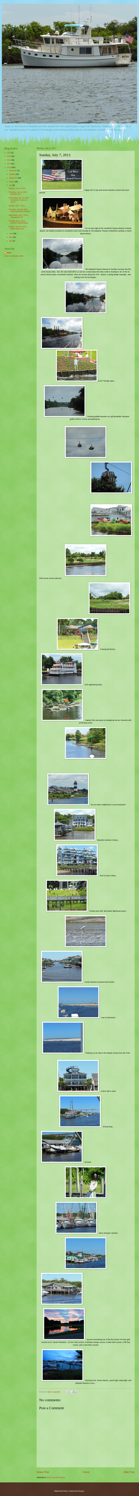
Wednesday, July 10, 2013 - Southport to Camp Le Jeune (19, 200)
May (11, 237)
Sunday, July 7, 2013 (16, 206)
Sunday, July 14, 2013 (17, 188)
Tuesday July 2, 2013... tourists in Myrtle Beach (18, 222)
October (12, 174)
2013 (9, 167)
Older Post (129, 1472)
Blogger (81, 1491)
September (13, 178)
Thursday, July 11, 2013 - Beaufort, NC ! (18, 193)
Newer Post (43, 1472)
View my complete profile (13, 256)
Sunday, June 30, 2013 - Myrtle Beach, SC (18, 228)
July (11, 185)
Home (86, 1472)
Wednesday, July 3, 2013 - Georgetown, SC (19, 216)
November (13, 171)
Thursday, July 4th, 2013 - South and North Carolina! (19, 211)
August (12, 182)
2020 (9, 156)
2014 (9, 164)
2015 (9, 160)
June (11, 233)
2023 (9, 153)
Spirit (9, 253)
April (11, 241)
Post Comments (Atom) (56, 1477)
